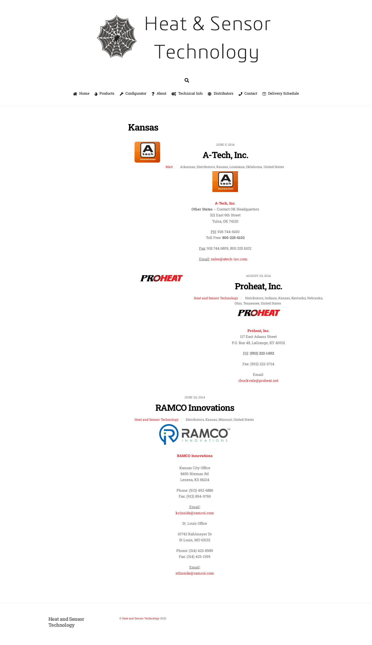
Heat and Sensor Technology (216, 298)
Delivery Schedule (280, 93)
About (159, 93)
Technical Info (187, 93)
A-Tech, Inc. (225, 154)
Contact (248, 93)
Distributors (220, 93)
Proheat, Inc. (258, 286)
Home (81, 93)
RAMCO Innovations (194, 407)
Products (104, 93)
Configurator (133, 93)
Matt (169, 167)
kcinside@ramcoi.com (195, 512)
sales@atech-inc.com (229, 259)
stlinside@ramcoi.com (195, 573)
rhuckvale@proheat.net (258, 380)
